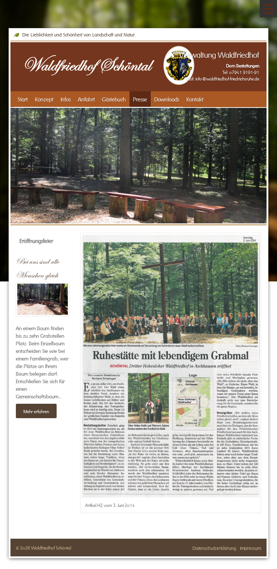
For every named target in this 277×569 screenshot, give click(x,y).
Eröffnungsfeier (36, 240)
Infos (66, 98)
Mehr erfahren (36, 411)
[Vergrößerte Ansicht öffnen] (171, 366)
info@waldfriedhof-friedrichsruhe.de (227, 78)
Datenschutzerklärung (214, 547)
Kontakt (194, 98)
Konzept (44, 98)
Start (23, 98)
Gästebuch (114, 98)
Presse (140, 98)
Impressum (250, 547)
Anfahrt (86, 98)
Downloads (166, 98)
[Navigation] (268, 8)
